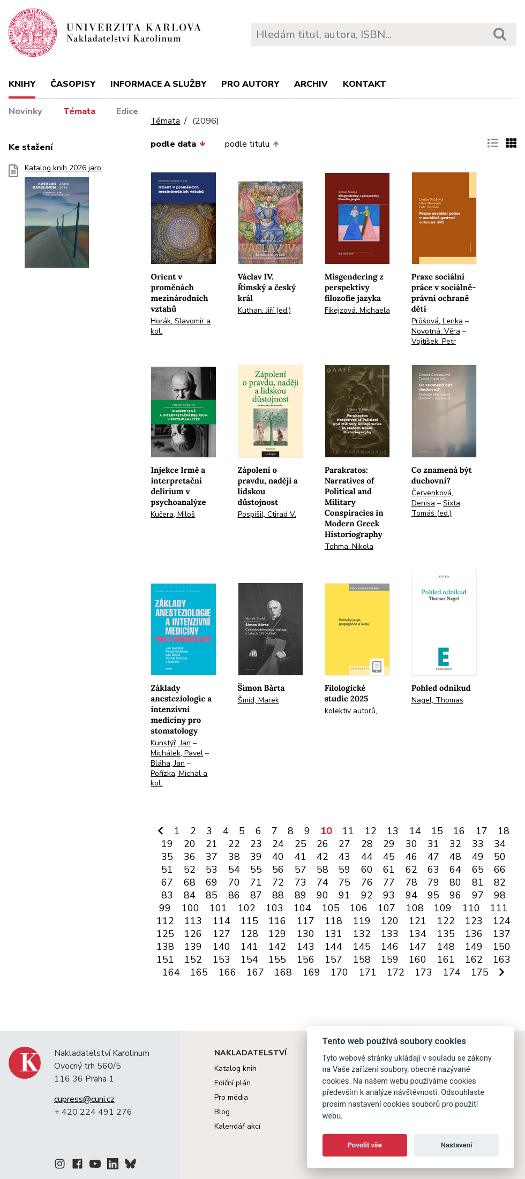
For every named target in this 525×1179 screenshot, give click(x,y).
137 (502, 933)
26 (322, 843)
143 (305, 946)
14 (415, 831)
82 (500, 882)
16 (459, 831)
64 (455, 869)
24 (278, 843)
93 (389, 895)
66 (500, 869)
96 (455, 895)
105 (331, 908)
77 (389, 882)
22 (234, 843)
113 (193, 921)
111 (499, 908)
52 (190, 869)
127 (221, 933)
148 (446, 946)
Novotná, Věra (435, 331)
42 (322, 856)
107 (386, 908)
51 (167, 869)
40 (278, 856)
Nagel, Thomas (437, 700)
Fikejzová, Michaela (357, 310)
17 (482, 831)
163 (502, 959)
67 (167, 882)
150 (502, 946)
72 (278, 882)
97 (478, 895)
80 (455, 882)
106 (359, 908)
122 (446, 921)
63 (433, 869)
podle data (178, 144)
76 (367, 882)
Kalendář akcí (237, 1126)
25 (300, 843)
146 (390, 946)
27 (344, 843)
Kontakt (364, 84)
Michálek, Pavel (177, 753)
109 (443, 908)
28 (367, 843)
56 (278, 869)
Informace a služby (158, 84)
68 (190, 882)
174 (452, 972)
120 (390, 921)
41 (300, 856)
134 (417, 933)
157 (333, 959)
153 (221, 959)
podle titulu (252, 144)
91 (344, 895)
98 (500, 895)
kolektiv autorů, (351, 711)
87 (256, 895)
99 (165, 908)
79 (433, 882)
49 (478, 856)
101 (218, 908)
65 (478, 869)
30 (411, 843)
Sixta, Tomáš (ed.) (436, 508)
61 (389, 869)
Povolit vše (365, 1145)
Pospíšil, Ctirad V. (267, 514)
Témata (79, 111)
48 (455, 856)
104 (302, 908)
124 (502, 921)
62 (411, 869)
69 (212, 882)
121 (417, 921)
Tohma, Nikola (349, 546)
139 (193, 946)
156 (305, 959)
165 (199, 972)
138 (165, 946)
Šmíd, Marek (258, 700)
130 (305, 933)
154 (249, 959)
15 (437, 831)
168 (283, 972)
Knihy (22, 84)
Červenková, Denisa (432, 498)
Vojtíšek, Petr (433, 341)
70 (234, 882)
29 (389, 843)
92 (367, 895)
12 (371, 831)
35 (167, 856)
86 (234, 895)
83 (167, 895)
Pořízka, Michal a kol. (179, 778)
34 (500, 843)
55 (256, 869)
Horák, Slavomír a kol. (181, 326)
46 (411, 856)
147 (417, 946)
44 (367, 856)
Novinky (25, 111)
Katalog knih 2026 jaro (63, 219)
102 (247, 908)
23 (256, 843)
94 (411, 895)
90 (322, 895)
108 (415, 908)
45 (389, 856)
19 (167, 843)
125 (165, 933)
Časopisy (72, 84)
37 (212, 856)
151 (165, 959)
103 (274, 908)
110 (471, 908)
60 (367, 869)
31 (433, 843)
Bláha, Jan (168, 763)
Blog (222, 1112)
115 (249, 921)
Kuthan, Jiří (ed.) (264, 310)
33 (478, 843)
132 (362, 933)
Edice (127, 111)
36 (190, 856)
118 (333, 921)
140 (221, 946)
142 (277, 946)
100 (190, 908)
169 (311, 972)
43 (344, 856)
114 (221, 921)
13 (393, 831)
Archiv (311, 84)
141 (249, 946)
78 (411, 882)
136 (474, 933)
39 (256, 856)
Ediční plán (232, 1083)
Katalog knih (235, 1068)
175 (480, 972)
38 (234, 856)
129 (277, 933)
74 (322, 882)
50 (500, 856)
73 (300, 882)
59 (344, 869)
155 (277, 959)
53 (212, 869)
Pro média (231, 1097)
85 (212, 895)
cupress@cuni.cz (84, 1099)
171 (368, 972)
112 (165, 921)
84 (190, 895)
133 (390, 933)
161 (446, 959)
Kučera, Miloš (173, 514)
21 (212, 843)
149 (474, 946)
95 (433, 895)
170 (339, 972)
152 (193, 959)
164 (171, 972)
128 (249, 933)
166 (227, 972)
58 (322, 869)
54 (234, 869)
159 (390, 959)
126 (193, 933)
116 (277, 921)
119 (362, 921)
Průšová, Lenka (437, 321)
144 (333, 946)
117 (305, 921)
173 (423, 972)
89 (300, 895)
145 (362, 946)
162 (474, 959)
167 (255, 972)
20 (190, 843)
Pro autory (250, 84)
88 (278, 895)
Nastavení (456, 1145)
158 (362, 959)
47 (433, 856)
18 (503, 831)
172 (395, 972)
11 (348, 831)
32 (455, 843)
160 (417, 959)
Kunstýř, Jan (171, 743)
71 (256, 882)
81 (478, 882)
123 (474, 921)
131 (333, 933)
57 (300, 869)
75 (344, 882)
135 (446, 933)
